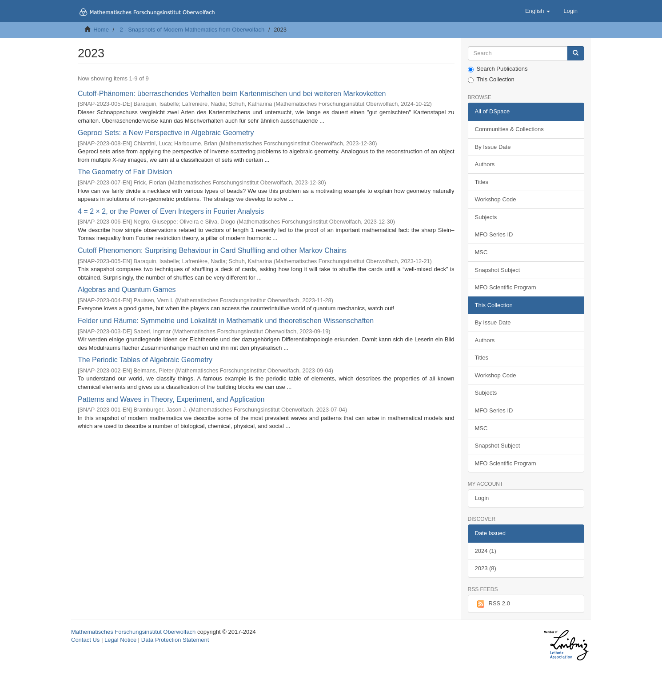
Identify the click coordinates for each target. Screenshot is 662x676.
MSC (481, 252)
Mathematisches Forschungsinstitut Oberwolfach (133, 631)
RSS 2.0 (492, 604)
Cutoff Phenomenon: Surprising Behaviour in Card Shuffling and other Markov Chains (212, 250)
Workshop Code (495, 199)
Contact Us (85, 639)
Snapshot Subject (497, 270)
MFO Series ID (494, 234)
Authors (485, 164)
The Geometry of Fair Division (125, 172)
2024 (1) (485, 551)
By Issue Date (493, 147)
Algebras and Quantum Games (127, 289)
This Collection (491, 79)
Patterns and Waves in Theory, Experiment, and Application (171, 399)
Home (101, 29)
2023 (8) (485, 568)
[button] (537, 11)
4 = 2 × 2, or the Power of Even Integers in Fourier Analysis (171, 211)
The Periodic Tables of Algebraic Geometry (145, 360)
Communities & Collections (509, 129)
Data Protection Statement (175, 639)
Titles (482, 182)
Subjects (486, 217)
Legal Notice (120, 639)
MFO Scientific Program (505, 287)
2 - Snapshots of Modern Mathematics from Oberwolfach (192, 29)
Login (482, 498)
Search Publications (498, 68)
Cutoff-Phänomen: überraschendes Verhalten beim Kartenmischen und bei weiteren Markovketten (232, 93)
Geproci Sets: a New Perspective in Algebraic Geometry (166, 132)
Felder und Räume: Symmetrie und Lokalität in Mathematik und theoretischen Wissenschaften (226, 320)
